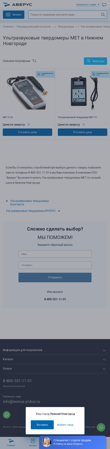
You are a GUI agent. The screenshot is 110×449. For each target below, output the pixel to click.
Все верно (42, 424)
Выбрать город (65, 424)
